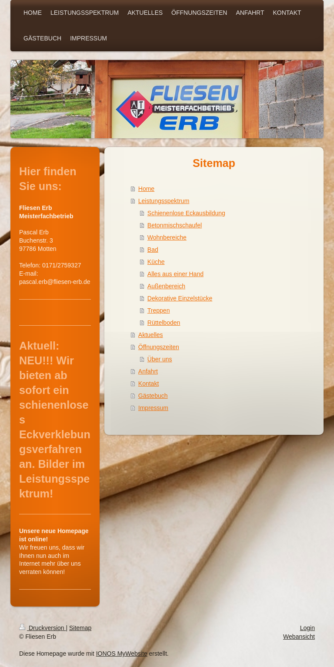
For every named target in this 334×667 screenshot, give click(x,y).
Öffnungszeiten (158, 347)
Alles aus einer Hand (175, 273)
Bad (152, 249)
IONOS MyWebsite (121, 653)
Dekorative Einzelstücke (179, 298)
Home (146, 188)
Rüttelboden (163, 322)
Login (307, 627)
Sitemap (80, 627)
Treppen (158, 310)
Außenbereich (166, 286)
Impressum (153, 407)
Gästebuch (153, 395)
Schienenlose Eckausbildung (186, 213)
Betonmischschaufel (174, 225)
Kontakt (148, 383)
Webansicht (299, 636)
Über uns (159, 359)
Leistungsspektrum (164, 200)
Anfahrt (148, 371)
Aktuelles (150, 334)
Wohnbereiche (167, 237)
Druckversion (42, 627)
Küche (156, 261)
